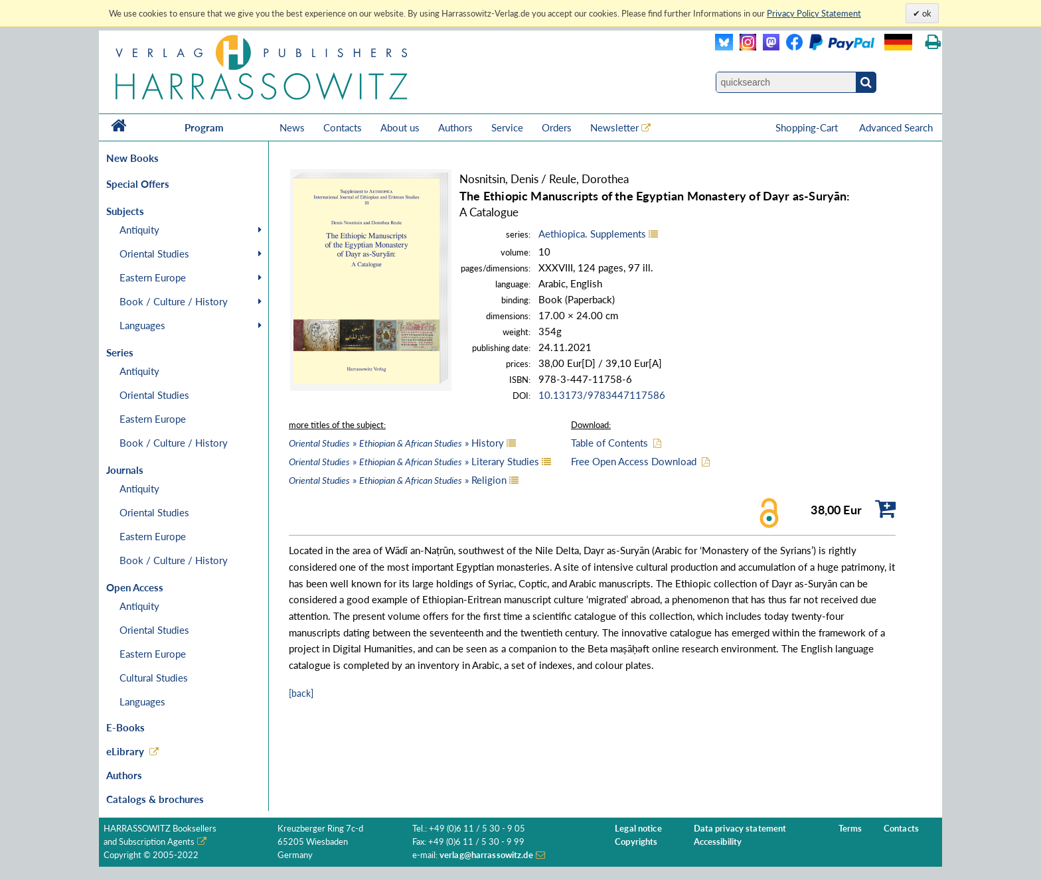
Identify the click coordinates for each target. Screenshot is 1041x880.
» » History (396, 443)
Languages (142, 325)
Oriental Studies (154, 253)
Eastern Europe (153, 277)
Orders (557, 127)
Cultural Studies (154, 678)
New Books (132, 158)
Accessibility (718, 842)
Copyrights (636, 842)
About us (400, 127)
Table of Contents (609, 443)
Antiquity (139, 230)
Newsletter (614, 127)
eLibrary (125, 751)
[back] (301, 693)
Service (507, 127)
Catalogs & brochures (155, 799)
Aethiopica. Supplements (592, 234)
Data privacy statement (740, 829)
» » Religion (398, 480)
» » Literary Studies (414, 461)
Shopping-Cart (808, 127)
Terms (850, 829)
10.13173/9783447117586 (601, 395)
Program (204, 127)
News (292, 127)
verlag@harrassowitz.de (486, 855)
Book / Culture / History (174, 301)
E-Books (125, 727)
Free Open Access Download (633, 461)
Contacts (342, 127)
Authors (455, 127)
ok (925, 13)
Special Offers (137, 184)
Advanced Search (896, 127)
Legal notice (638, 829)
